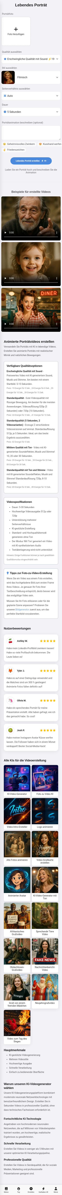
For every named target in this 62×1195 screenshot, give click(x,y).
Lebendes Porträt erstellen (31, 161)
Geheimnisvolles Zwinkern (19, 144)
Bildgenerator (22, 609)
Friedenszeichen (13, 149)
